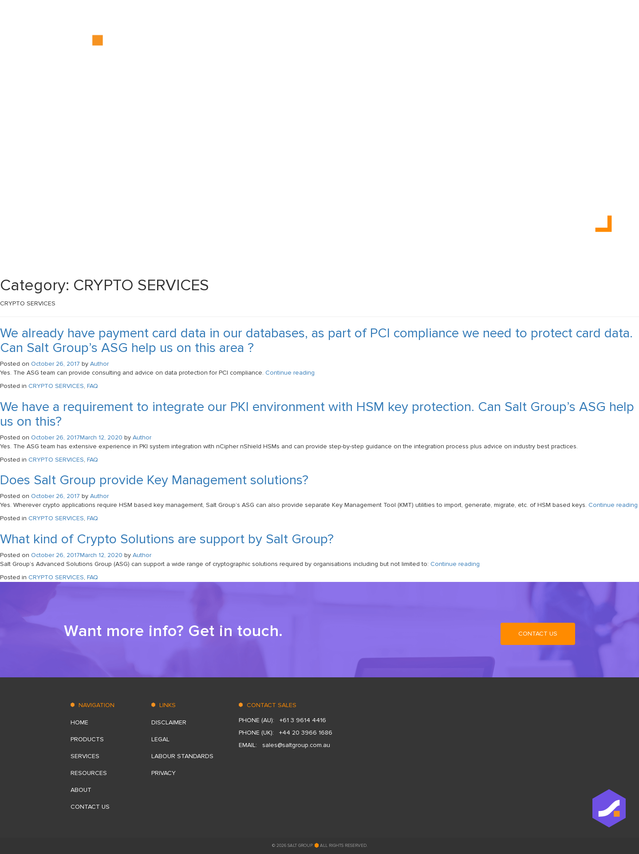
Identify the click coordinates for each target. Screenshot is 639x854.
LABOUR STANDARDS (182, 756)
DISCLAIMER (168, 722)
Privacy (163, 773)
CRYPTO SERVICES (56, 386)
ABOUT (512, 43)
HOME (341, 43)
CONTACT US (555, 43)
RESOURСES (470, 43)
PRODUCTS (380, 43)
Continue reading (290, 372)
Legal (160, 739)
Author (99, 364)
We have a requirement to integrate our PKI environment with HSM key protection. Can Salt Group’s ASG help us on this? (317, 414)
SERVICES (424, 43)
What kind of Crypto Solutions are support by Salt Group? (167, 539)
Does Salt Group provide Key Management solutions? (154, 480)
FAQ (92, 386)
